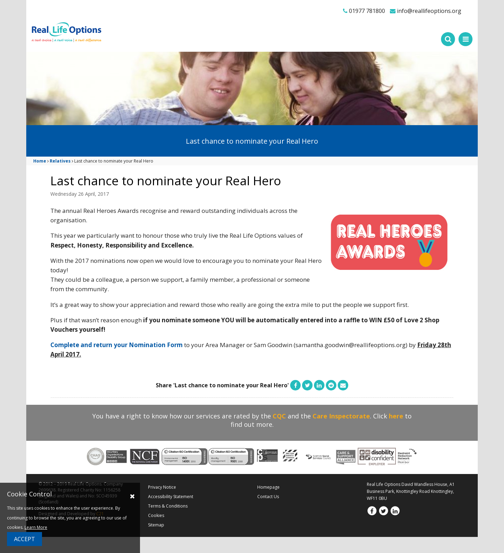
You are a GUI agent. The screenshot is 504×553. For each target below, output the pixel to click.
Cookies (156, 515)
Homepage (268, 487)
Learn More (35, 527)
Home (39, 161)
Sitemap (156, 525)
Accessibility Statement (170, 497)
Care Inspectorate (341, 416)
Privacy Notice (162, 487)
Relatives (60, 161)
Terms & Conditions (168, 506)
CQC (279, 416)
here (396, 416)
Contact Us (268, 497)
